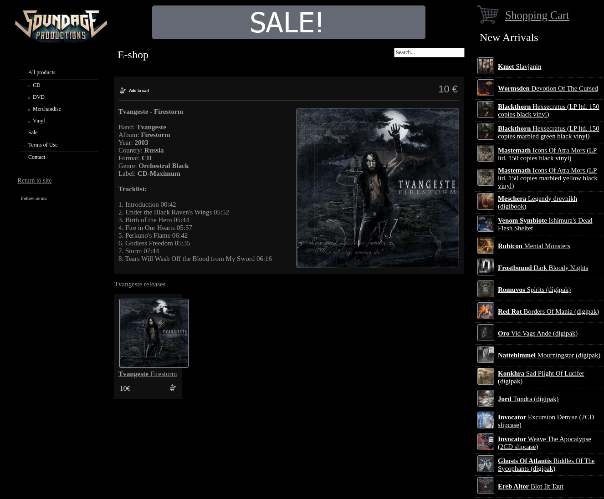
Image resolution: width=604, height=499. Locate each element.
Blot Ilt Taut (530, 486)
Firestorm (147, 373)
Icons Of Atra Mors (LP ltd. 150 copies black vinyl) (547, 154)
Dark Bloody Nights (543, 267)
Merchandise (47, 109)
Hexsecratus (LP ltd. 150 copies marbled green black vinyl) (548, 132)
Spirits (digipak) (534, 289)
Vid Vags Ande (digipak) (538, 333)
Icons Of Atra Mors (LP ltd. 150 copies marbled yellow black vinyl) (548, 178)
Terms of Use (42, 145)
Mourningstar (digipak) (549, 355)
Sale (33, 132)
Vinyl (39, 120)
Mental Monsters (534, 246)
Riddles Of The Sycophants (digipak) (546, 464)
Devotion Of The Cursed (548, 88)
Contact (36, 157)
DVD (39, 97)
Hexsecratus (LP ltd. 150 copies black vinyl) (548, 110)
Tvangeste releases (140, 284)
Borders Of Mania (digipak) (548, 311)
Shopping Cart (537, 15)
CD (37, 85)
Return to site (35, 180)
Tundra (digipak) (528, 398)
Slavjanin (519, 66)
